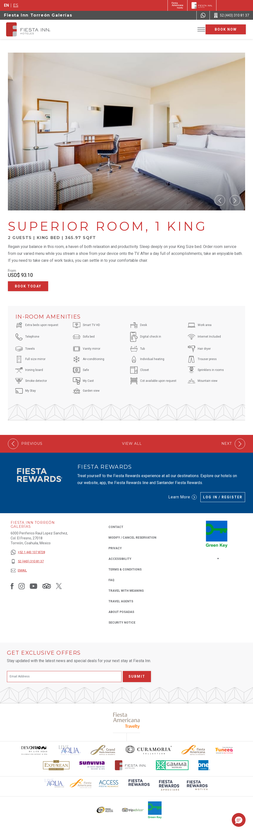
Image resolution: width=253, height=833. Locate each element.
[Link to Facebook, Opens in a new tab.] (12, 586)
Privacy (115, 548)
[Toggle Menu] (201, 29)
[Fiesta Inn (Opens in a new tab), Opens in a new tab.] (177, 5)
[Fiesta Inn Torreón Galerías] (32, 29)
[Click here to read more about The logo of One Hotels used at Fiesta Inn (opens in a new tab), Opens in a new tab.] (204, 765)
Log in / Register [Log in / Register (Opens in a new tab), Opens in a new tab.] (222, 497)
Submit (136, 676)
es (15, 5)
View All (132, 444)
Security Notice (121, 622)
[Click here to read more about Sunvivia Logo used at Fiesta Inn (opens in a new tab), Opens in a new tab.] (92, 765)
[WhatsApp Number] (203, 15)
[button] (220, 200)
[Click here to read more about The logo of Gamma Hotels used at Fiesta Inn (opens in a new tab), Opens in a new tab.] (172, 765)
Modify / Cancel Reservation (132, 537)
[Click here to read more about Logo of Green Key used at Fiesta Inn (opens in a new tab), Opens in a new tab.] (155, 810)
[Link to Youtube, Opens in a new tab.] (33, 586)
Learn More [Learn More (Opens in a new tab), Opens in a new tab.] (182, 497)
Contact (115, 527)
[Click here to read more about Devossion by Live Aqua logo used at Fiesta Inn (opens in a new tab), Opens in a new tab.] (34, 750)
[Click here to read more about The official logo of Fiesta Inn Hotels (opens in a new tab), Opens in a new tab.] (130, 765)
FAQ (111, 580)
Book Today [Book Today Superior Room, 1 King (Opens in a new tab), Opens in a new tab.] (28, 286)
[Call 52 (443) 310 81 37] (231, 15)
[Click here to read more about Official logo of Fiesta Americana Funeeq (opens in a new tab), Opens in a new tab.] (224, 750)
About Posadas (121, 612)
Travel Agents (120, 601)
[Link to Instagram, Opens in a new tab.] (22, 586)
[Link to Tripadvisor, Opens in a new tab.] (46, 586)
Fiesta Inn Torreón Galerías (38, 15)
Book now (226, 29)
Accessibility (119, 559)
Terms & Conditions (125, 569)
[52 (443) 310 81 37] (28, 561)
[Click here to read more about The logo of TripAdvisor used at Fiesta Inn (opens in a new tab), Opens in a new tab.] (133, 810)
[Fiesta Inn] (202, 5)
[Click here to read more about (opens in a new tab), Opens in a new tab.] (139, 786)
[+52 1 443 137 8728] (28, 552)
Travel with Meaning (126, 590)
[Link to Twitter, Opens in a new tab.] (59, 586)
